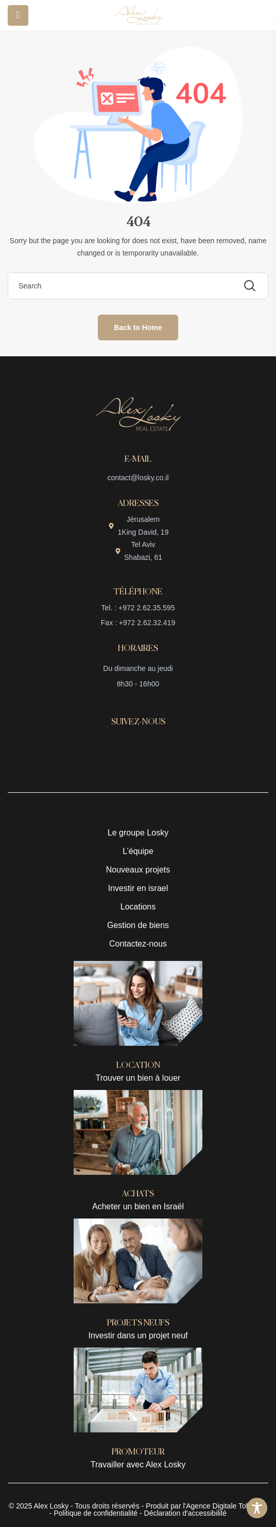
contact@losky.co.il (138, 478)
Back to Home (138, 327)
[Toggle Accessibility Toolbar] (257, 1508)
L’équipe (138, 851)
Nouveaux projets (138, 869)
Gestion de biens (138, 925)
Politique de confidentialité (95, 1513)
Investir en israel (138, 888)
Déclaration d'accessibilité (185, 1513)
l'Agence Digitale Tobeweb (224, 1506)
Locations (138, 906)
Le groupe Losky (138, 832)
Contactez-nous (138, 943)
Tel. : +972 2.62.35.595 (138, 608)
